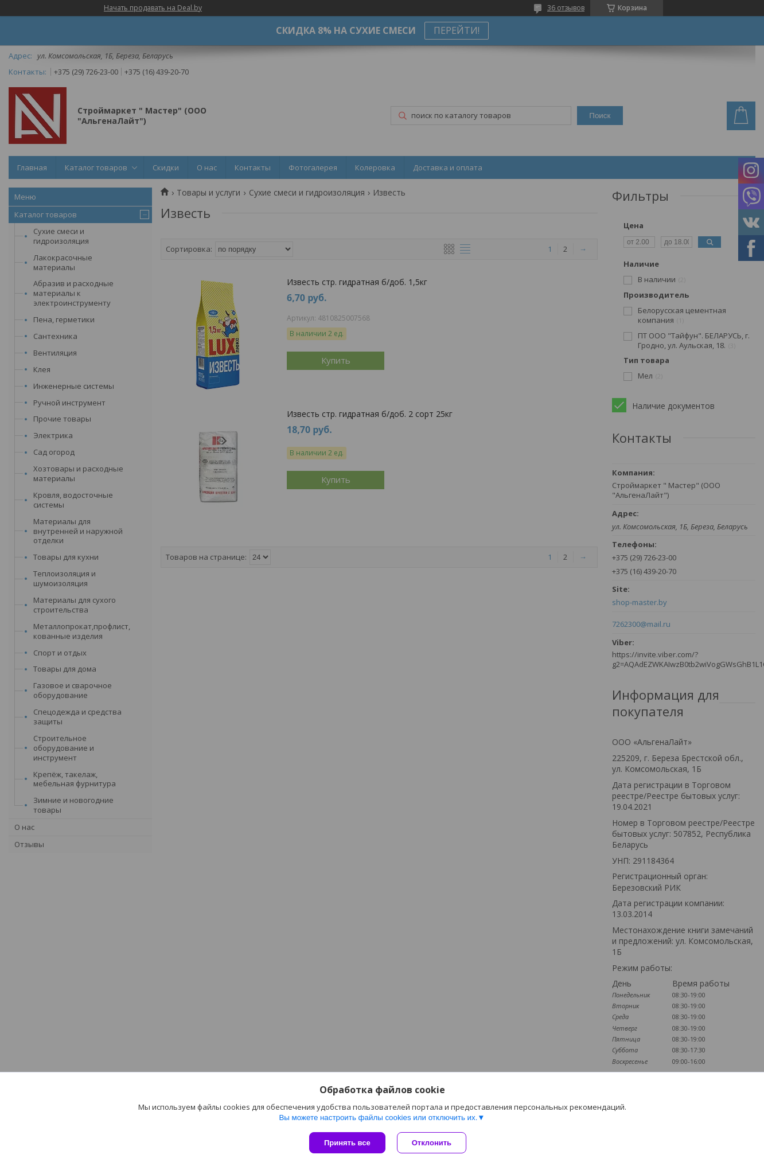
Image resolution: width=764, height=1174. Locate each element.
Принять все (347, 1142)
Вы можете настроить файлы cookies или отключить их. (378, 1117)
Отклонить (431, 1142)
